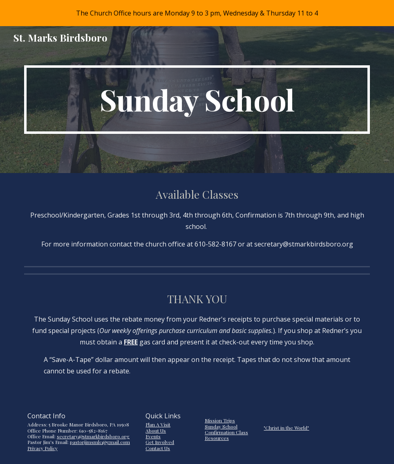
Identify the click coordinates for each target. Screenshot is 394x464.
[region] (197, 13)
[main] (197, 99)
